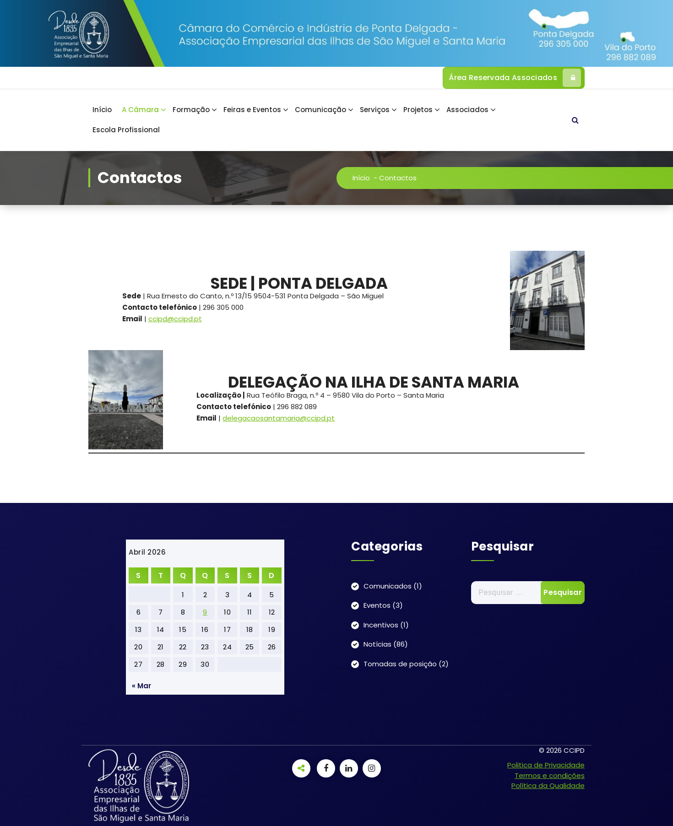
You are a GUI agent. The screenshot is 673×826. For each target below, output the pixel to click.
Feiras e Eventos (252, 109)
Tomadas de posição (400, 664)
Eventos (377, 605)
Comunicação (320, 109)
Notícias (377, 644)
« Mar (141, 686)
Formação (191, 109)
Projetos (418, 109)
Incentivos (381, 625)
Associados (467, 109)
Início (102, 109)
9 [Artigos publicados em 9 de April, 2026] (205, 612)
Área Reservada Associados (515, 78)
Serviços (375, 109)
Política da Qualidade (548, 785)
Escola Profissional (126, 130)
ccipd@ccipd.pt (175, 319)
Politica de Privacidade (546, 765)
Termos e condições (550, 775)
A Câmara (140, 109)
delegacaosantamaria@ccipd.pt (279, 418)
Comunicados (388, 586)
